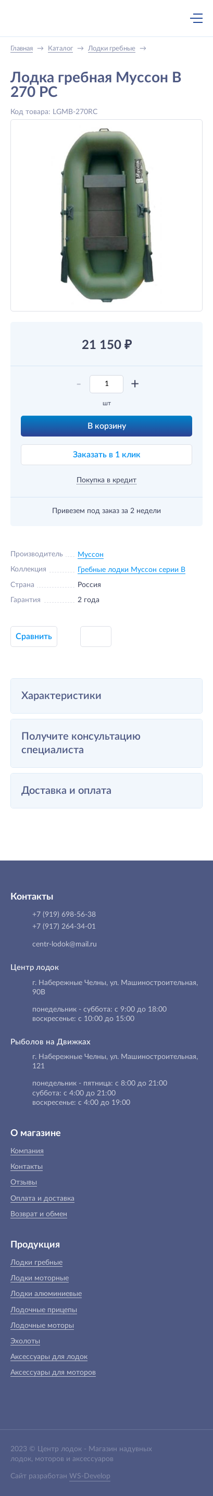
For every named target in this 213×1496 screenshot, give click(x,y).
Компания (27, 1151)
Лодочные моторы (42, 1325)
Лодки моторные (39, 1278)
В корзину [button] (106, 426)
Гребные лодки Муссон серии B (131, 570)
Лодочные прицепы (43, 1310)
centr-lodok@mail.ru (64, 944)
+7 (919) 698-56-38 (95, 19)
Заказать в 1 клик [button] (107, 455)
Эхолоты (25, 1341)
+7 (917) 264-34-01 (64, 926)
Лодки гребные (36, 1262)
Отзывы (23, 1182)
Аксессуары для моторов (53, 1372)
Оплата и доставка (42, 1198)
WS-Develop (89, 1476)
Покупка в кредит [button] (106, 480)
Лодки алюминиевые (46, 1294)
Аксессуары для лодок (48, 1357)
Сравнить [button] (34, 636)
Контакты (26, 1166)
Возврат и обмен (38, 1214)
